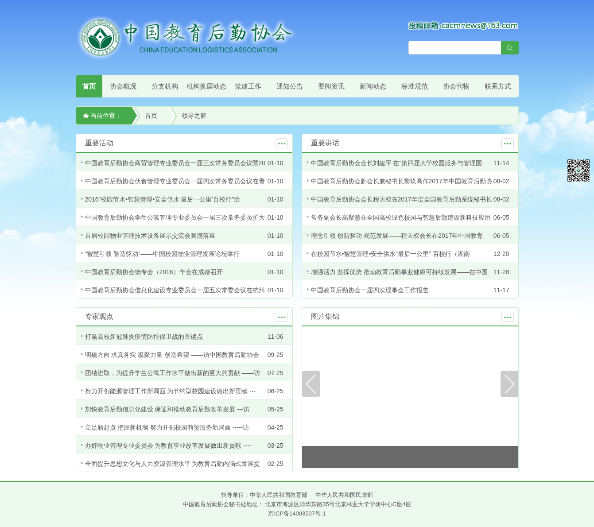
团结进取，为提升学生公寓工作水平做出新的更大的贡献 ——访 (172, 372)
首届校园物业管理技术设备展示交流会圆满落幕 (150, 235)
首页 (89, 86)
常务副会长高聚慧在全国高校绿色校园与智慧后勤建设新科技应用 (401, 217)
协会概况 (123, 86)
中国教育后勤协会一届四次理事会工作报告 (370, 290)
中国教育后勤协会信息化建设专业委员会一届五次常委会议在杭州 (175, 290)
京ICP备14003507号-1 (297, 513)
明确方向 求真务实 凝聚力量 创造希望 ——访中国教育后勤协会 (172, 354)
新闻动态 (373, 86)
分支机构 (164, 86)
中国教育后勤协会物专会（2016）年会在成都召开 (154, 271)
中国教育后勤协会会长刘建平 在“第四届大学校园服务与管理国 (396, 163)
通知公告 (289, 86)
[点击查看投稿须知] (463, 25)
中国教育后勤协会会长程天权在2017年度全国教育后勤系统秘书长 (401, 199)
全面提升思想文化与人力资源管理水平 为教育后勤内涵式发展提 (172, 463)
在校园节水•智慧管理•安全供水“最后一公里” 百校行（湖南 (390, 253)
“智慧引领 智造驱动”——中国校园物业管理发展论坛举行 (162, 253)
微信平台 (578, 170)
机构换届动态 (206, 86)
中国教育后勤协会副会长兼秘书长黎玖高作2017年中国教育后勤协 (401, 181)
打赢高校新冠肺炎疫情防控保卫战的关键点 (144, 336)
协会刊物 (456, 86)
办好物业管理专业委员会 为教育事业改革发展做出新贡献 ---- (168, 445)
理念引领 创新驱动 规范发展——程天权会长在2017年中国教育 (397, 235)
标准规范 (414, 86)
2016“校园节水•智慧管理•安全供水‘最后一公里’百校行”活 (163, 199)
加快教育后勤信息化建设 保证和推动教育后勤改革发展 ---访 (167, 409)
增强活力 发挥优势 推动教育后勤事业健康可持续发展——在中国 (399, 271)
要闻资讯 (331, 86)
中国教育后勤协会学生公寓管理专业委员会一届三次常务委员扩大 (175, 217)
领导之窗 (194, 115)
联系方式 (498, 86)
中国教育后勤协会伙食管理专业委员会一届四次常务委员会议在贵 (175, 181)
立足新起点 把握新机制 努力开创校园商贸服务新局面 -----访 (167, 427)
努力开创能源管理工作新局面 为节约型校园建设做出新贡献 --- (170, 391)
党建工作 (248, 86)
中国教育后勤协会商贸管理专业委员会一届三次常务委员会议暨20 (175, 163)
